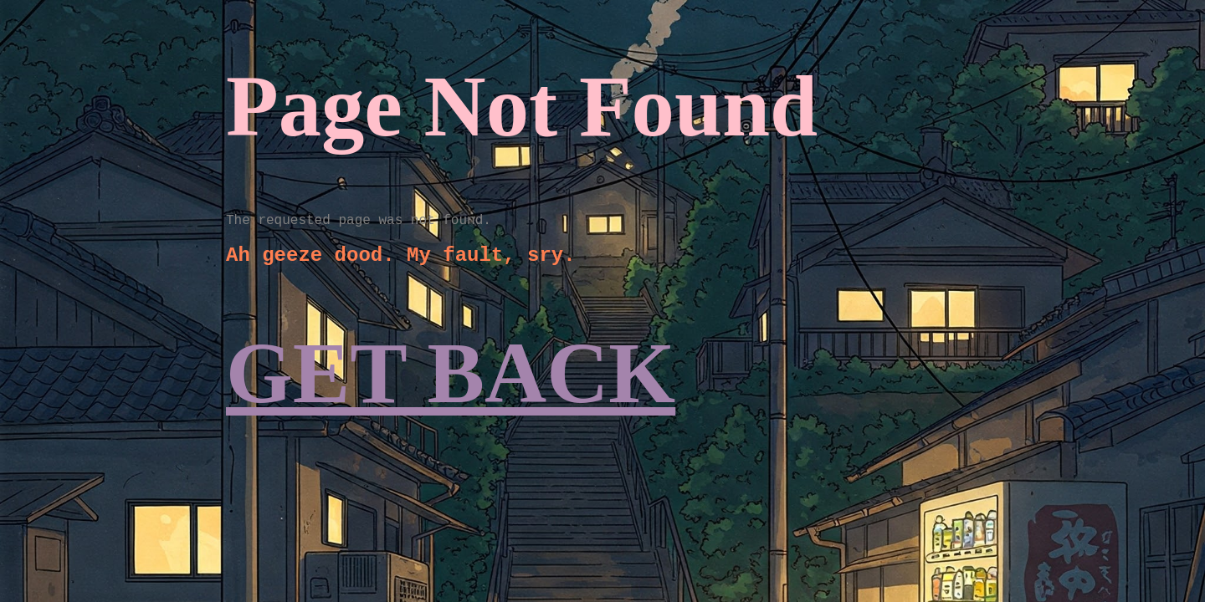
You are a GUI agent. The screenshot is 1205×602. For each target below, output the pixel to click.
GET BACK (450, 373)
